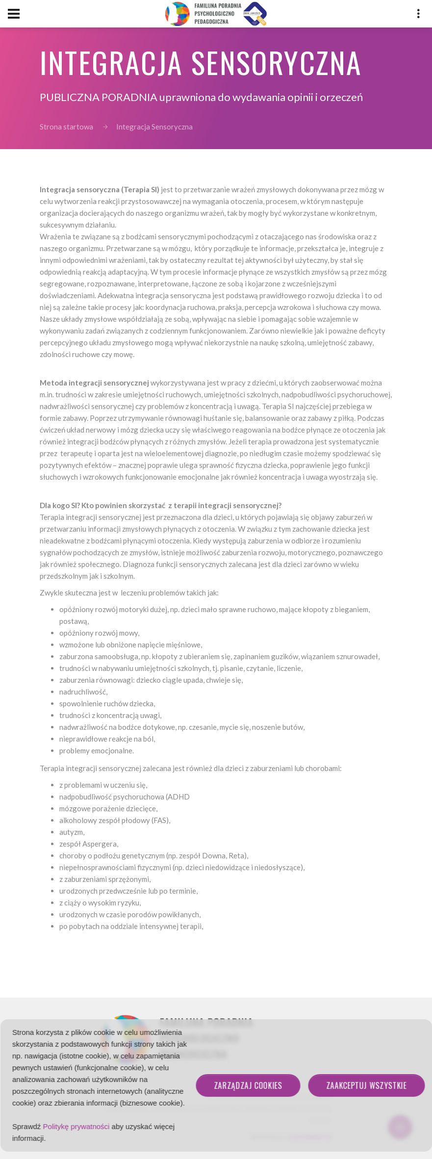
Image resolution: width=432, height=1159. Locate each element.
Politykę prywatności (76, 1126)
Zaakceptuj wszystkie (366, 1085)
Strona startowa (66, 126)
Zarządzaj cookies (248, 1085)
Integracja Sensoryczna (154, 126)
